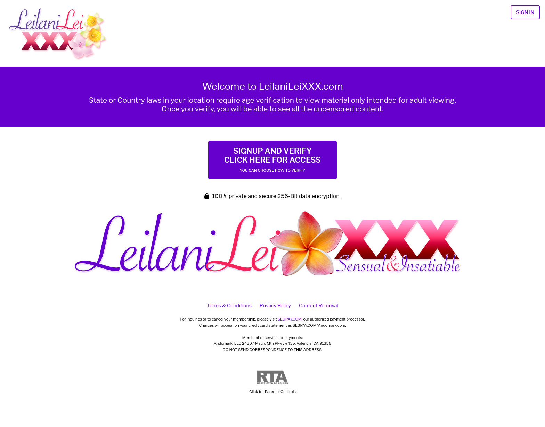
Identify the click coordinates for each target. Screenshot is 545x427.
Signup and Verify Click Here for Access (272, 159)
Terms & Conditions (229, 305)
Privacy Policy (275, 305)
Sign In (525, 12)
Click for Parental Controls (272, 382)
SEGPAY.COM (290, 319)
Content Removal (318, 305)
